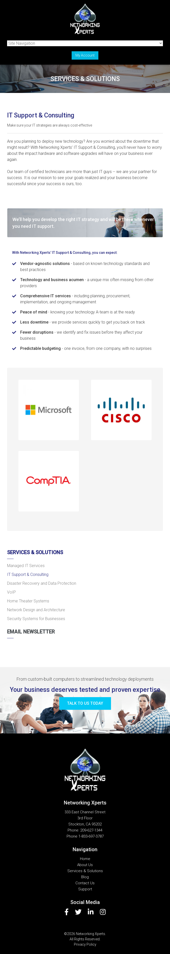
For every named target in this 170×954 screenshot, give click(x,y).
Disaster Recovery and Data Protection (41, 583)
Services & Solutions (35, 552)
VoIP (11, 592)
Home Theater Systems (28, 601)
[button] (48, 410)
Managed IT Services (26, 565)
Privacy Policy (85, 944)
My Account (85, 55)
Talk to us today (85, 703)
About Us (85, 865)
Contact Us (85, 883)
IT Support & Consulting (27, 574)
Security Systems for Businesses (36, 618)
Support (85, 889)
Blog (85, 877)
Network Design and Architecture (36, 609)
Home (85, 859)
